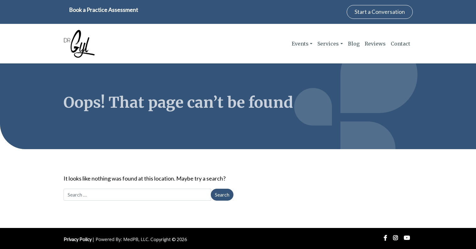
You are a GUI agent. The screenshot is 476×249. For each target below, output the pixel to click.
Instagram (395, 238)
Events (300, 44)
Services (328, 44)
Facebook (385, 238)
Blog (354, 44)
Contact (400, 44)
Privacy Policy (78, 239)
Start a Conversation (380, 11)
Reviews (375, 44)
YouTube (407, 238)
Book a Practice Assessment (103, 9)
